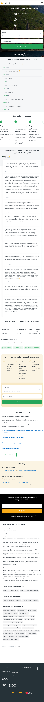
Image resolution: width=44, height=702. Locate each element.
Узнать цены (22, 46)
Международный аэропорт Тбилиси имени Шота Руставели (18, 616)
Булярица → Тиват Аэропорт (10, 590)
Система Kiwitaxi (5, 667)
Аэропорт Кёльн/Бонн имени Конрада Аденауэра (16, 630)
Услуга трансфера (6, 671)
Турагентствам (15, 672)
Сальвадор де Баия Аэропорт (10, 639)
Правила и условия (24, 697)
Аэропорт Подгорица (28, 628)
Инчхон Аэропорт (31, 633)
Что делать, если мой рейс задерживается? (14, 443)
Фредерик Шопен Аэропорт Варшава (13, 619)
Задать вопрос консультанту (27, 470)
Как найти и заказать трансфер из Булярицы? (15, 416)
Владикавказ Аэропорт (9, 610)
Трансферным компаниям (15, 668)
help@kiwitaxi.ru (9, 470)
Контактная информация (5, 679)
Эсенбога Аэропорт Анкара (10, 613)
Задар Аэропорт (32, 610)
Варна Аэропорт (24, 613)
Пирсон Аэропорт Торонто (29, 625)
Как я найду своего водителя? (10, 448)
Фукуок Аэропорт (21, 610)
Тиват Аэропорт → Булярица (30, 600)
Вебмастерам (15, 676)
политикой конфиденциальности (25, 516)
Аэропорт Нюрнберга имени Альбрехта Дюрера (15, 636)
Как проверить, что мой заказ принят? (13, 437)
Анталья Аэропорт (29, 619)
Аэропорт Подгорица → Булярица (12, 600)
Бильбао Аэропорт (19, 633)
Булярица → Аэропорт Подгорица (29, 590)
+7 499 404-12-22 (23, 482)
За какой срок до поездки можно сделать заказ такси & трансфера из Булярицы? (22, 431)
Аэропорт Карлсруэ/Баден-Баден (11, 628)
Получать (22, 511)
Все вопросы (9, 455)
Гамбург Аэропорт (8, 633)
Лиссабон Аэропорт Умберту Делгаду (13, 622)
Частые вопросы (5, 674)
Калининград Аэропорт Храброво (12, 625)
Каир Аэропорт (35, 630)
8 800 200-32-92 (6, 482)
